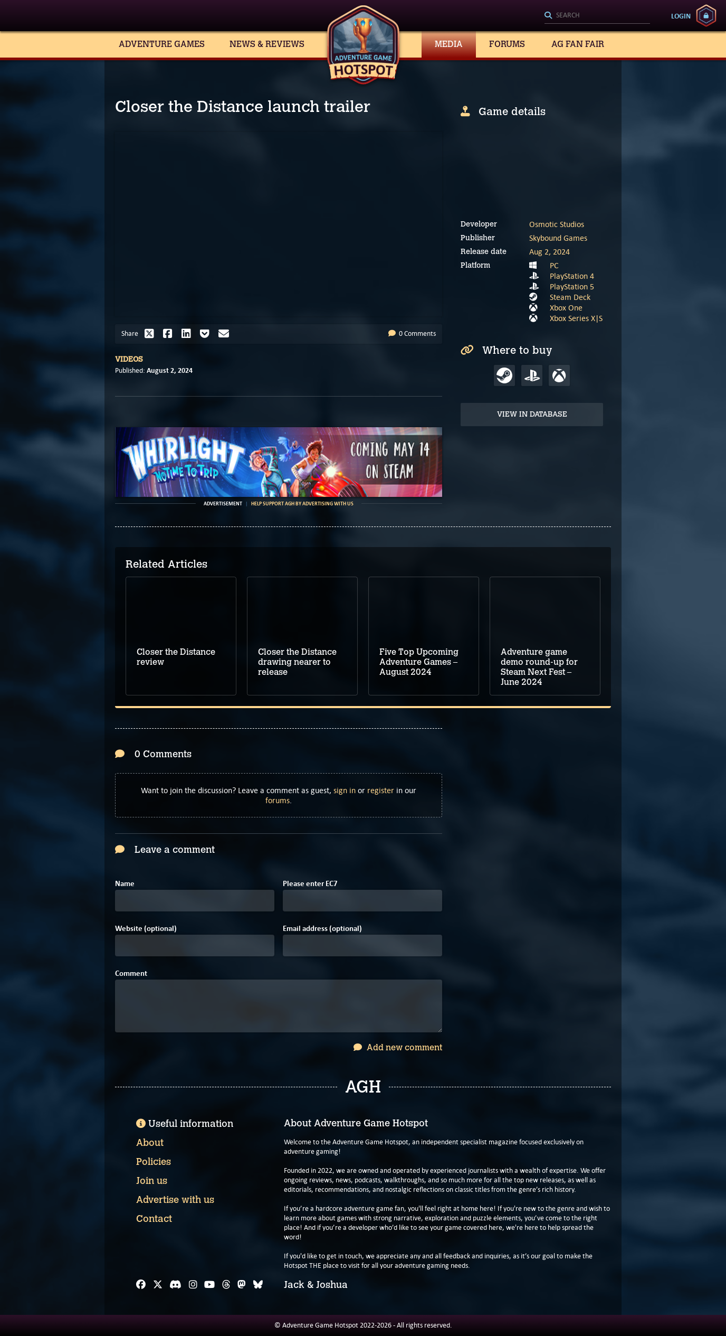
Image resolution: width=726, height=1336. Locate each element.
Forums (507, 44)
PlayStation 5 (572, 286)
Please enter (310, 884)
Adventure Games (162, 44)
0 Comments (412, 333)
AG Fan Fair (577, 44)
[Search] (597, 16)
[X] (158, 1285)
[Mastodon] (241, 1285)
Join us (151, 1181)
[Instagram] (193, 1285)
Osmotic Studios (556, 224)
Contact (154, 1219)
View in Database (532, 414)
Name (125, 884)
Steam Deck (570, 297)
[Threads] (226, 1285)
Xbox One (566, 308)
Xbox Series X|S (576, 318)
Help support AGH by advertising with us (302, 503)
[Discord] (175, 1285)
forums (277, 800)
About (150, 1143)
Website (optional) (146, 929)
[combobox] (597, 16)
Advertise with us (175, 1200)
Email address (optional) (322, 929)
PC (554, 265)
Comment (131, 973)
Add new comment (398, 1047)
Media (449, 44)
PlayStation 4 (572, 276)
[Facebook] (141, 1285)
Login (681, 16)
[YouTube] (209, 1285)
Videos (129, 359)
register (380, 790)
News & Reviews (267, 44)
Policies (153, 1162)
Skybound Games (558, 238)
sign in (344, 790)
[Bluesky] (258, 1285)
